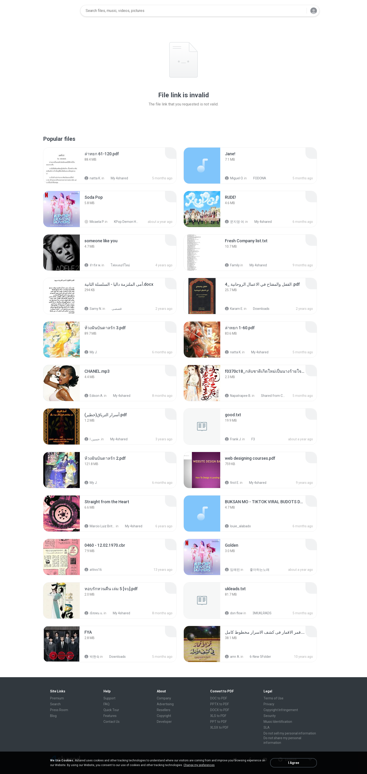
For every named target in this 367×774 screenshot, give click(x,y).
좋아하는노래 (257, 569)
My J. (90, 352)
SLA (267, 727)
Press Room (59, 710)
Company (164, 698)
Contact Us (111, 721)
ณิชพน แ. (93, 613)
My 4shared (117, 178)
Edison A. (93, 396)
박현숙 (91, 656)
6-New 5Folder (258, 656)
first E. (232, 483)
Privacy (269, 704)
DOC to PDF (218, 698)
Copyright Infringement (281, 710)
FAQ (106, 704)
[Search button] (300, 10)
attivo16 (93, 569)
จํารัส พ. (92, 265)
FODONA (257, 178)
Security (270, 716)
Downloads (258, 309)
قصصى (114, 309)
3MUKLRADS (259, 613)
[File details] (61, 166)
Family (232, 265)
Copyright (164, 716)
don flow (234, 613)
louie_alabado (238, 526)
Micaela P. (94, 222)
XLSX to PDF (219, 727)
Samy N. (93, 309)
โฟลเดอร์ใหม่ (118, 265)
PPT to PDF (218, 721)
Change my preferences (199, 765)
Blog (53, 716)
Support (109, 698)
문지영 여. (235, 222)
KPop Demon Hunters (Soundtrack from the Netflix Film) (124, 222)
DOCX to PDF (219, 710)
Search (55, 704)
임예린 (232, 569)
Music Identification (278, 721)
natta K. (92, 178)
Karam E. (234, 309)
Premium (57, 698)
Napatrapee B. (238, 396)
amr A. (232, 656)
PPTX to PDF (219, 704)
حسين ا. (92, 439)
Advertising (165, 704)
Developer (164, 721)
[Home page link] (62, 10)
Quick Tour (111, 710)
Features (110, 716)
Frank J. (233, 439)
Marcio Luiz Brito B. (99, 526)
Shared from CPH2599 (271, 396)
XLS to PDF (218, 716)
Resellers (163, 710)
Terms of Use (273, 698)
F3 (250, 439)
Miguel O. (234, 178)
